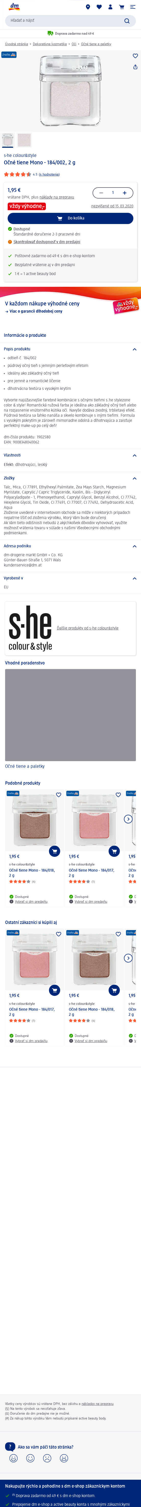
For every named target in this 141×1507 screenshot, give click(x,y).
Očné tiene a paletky (96, 44)
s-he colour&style (20, 155)
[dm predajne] (88, 7)
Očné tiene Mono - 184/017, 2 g (91, 873)
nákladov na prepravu (97, 1404)
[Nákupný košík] (122, 7)
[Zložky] (70, 478)
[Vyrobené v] (70, 578)
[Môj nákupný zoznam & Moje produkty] (99, 7)
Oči (74, 44)
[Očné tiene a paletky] (70, 722)
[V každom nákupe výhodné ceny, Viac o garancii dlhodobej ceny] (70, 307)
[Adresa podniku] (70, 546)
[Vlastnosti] (70, 455)
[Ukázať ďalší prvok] (128, 819)
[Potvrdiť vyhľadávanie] (127, 21)
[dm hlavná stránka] (14, 7)
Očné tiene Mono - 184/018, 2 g (32, 873)
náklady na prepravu (57, 197)
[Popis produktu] (70, 349)
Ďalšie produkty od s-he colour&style (64, 628)
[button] (133, 7)
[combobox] (70, 21)
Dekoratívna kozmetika (50, 44)
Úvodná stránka (16, 44)
